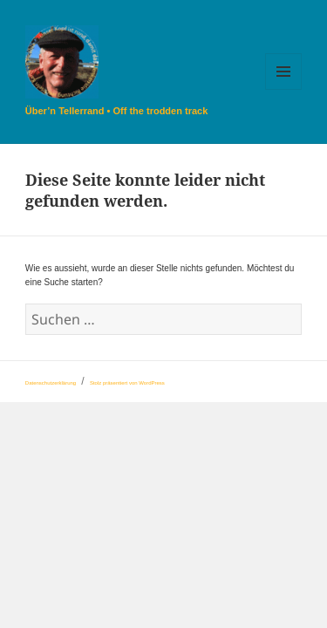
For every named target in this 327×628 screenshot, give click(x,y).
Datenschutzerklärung (50, 383)
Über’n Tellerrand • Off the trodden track (116, 111)
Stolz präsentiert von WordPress (127, 383)
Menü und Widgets (284, 89)
